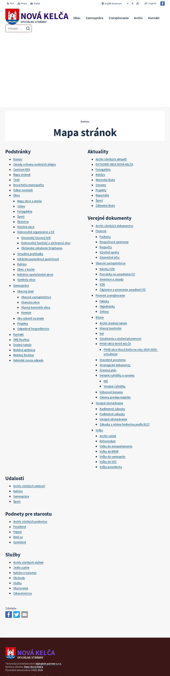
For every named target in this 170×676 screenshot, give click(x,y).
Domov (17, 87)
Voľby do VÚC (108, 389)
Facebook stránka (147, 668)
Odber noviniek (23, 118)
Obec (16, 123)
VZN (102, 212)
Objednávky (107, 234)
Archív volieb (108, 363)
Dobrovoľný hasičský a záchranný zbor (45, 170)
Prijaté (17, 459)
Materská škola (105, 107)
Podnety (105, 164)
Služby (17, 511)
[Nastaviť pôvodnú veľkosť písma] (132, 3)
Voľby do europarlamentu (116, 374)
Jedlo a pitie (21, 495)
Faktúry (104, 229)
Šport (21, 144)
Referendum (108, 369)
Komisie (26, 240)
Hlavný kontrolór (111, 256)
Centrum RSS (21, 97)
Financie (101, 158)
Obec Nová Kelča (33, 594)
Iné (102, 261)
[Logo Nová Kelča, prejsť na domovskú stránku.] (36, 18)
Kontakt (18, 262)
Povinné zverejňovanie (110, 223)
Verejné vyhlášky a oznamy (117, 303)
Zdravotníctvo (22, 521)
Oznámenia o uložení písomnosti (120, 266)
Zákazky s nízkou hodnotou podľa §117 (125, 352)
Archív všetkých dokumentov (114, 153)
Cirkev (21, 134)
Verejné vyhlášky (115, 314)
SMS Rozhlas (21, 267)
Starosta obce (30, 230)
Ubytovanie (20, 516)
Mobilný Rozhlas (23, 283)
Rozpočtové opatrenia (114, 169)
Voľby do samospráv (112, 384)
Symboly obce (26, 207)
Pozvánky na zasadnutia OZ (117, 202)
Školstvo (23, 149)
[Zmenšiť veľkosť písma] (128, 3)
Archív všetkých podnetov (30, 449)
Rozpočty (106, 175)
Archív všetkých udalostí (29, 414)
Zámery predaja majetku (115, 325)
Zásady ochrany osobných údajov (34, 92)
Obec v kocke (26, 197)
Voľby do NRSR (109, 379)
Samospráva (21, 213)
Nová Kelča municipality (28, 112)
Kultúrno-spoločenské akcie (35, 202)
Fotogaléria (24, 139)
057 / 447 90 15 (145, 660)
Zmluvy (104, 239)
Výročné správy (109, 180)
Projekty (22, 251)
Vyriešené (19, 470)
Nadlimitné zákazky (112, 336)
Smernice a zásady (112, 207)
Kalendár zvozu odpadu (28, 288)
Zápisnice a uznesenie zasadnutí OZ (123, 217)
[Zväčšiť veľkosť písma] (137, 3)
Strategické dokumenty (115, 293)
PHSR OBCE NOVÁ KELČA (115, 271)
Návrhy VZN (107, 197)
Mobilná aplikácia (24, 277)
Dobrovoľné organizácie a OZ (35, 159)
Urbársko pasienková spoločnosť (38, 187)
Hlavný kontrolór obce (35, 235)
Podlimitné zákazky (112, 342)
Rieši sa (18, 465)
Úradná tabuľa (22, 272)
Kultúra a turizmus (25, 500)
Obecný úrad (25, 219)
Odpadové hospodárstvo (33, 256)
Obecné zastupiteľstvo (36, 225)
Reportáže (102, 123)
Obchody (19, 505)
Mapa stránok (22, 102)
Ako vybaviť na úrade (30, 246)
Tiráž (16, 107)
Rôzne (100, 245)
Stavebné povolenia (113, 287)
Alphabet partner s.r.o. (49, 591)
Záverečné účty (110, 185)
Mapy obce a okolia (29, 129)
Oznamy (101, 112)
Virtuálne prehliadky (30, 181)
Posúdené (19, 454)
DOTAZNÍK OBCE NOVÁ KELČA (114, 92)
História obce (26, 154)
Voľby (99, 358)
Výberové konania (111, 320)
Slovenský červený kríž (36, 165)
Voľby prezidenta (111, 394)
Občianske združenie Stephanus (41, 176)
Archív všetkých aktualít (111, 87)
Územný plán (108, 298)
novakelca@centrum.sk (151, 664)
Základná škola (105, 133)
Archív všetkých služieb (28, 490)
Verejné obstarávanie (109, 331)
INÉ (106, 309)
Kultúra (22, 192)
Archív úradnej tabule (113, 251)
